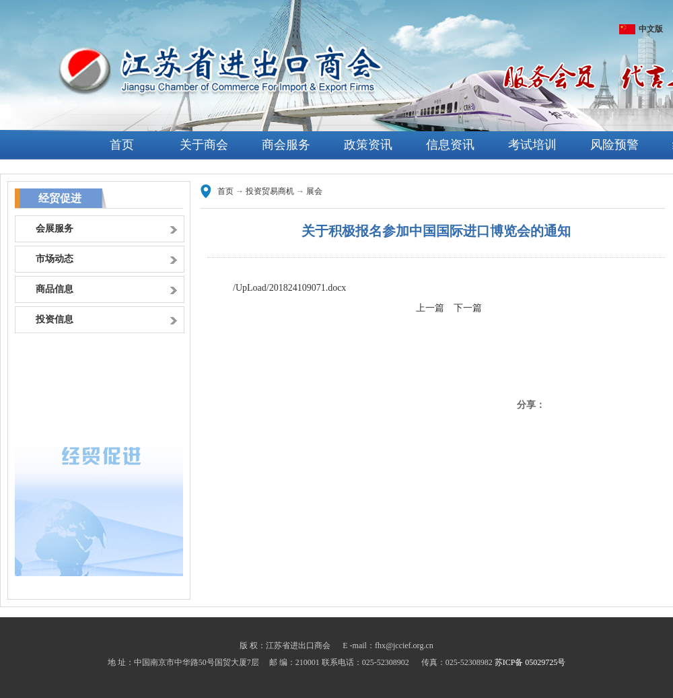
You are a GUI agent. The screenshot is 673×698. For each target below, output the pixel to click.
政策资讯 (368, 144)
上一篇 (430, 308)
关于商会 (204, 144)
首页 (122, 144)
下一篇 (468, 308)
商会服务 (286, 144)
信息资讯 (450, 144)
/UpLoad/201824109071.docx (289, 288)
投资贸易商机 (270, 191)
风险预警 (614, 144)
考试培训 (532, 144)
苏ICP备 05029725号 (530, 662)
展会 (314, 191)
